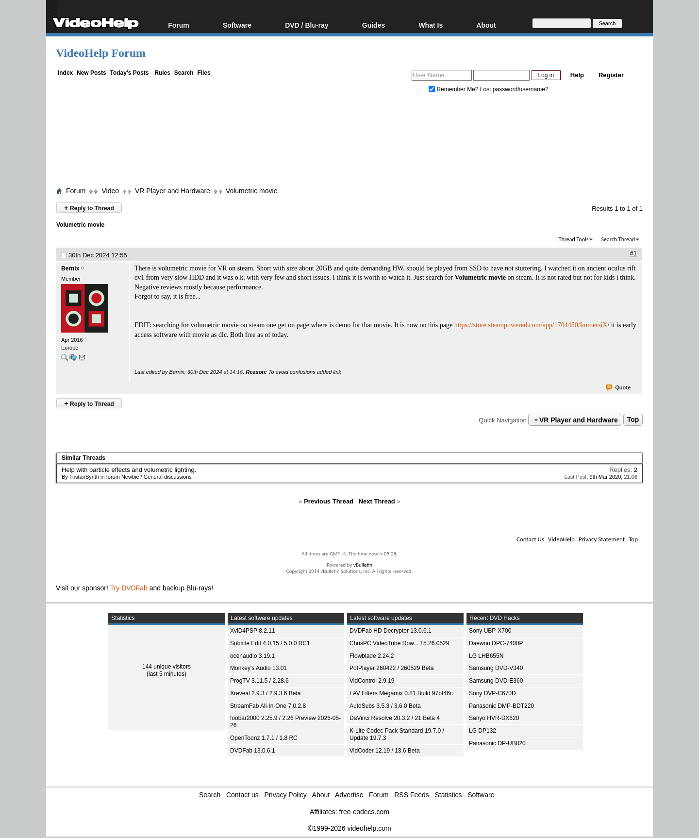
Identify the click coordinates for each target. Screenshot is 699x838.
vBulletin (362, 565)
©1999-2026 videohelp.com (349, 828)
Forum (178, 25)
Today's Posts (129, 72)
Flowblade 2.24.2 (372, 656)
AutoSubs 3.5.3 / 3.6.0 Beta (385, 706)
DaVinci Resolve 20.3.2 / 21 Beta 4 (395, 718)
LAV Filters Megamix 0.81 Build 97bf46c (401, 693)
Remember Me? (454, 89)
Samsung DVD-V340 (496, 668)
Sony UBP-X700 (490, 630)
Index (65, 72)
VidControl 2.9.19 (372, 680)
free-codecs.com (364, 812)
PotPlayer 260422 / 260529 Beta (391, 668)
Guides (373, 25)
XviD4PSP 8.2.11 (252, 630)
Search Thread (618, 239)
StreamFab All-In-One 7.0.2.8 (268, 706)
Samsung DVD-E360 (496, 680)
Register (611, 75)
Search (184, 72)
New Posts (91, 72)
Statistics (448, 795)
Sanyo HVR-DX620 (494, 718)
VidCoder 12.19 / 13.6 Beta (385, 750)
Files (203, 72)
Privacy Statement (602, 539)
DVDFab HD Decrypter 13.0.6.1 (391, 630)
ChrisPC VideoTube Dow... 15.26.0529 (399, 643)
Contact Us (530, 539)
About (486, 25)
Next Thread (377, 501)
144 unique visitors (166, 666)
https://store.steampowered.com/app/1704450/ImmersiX (531, 325)
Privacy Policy (286, 795)
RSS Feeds (411, 795)
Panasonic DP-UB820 (497, 743)
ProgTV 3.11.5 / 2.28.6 (259, 680)
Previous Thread (328, 501)
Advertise (349, 795)
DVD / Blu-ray (306, 25)
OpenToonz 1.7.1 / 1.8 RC (264, 738)
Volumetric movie (252, 191)
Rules (162, 72)
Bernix (70, 268)
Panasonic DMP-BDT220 (501, 706)
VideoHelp (561, 539)
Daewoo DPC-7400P (496, 643)
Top (633, 420)
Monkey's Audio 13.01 (258, 668)
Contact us (242, 795)
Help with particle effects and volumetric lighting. (129, 469)
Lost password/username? (514, 89)
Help (577, 75)
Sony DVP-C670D (492, 693)
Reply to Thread (89, 207)
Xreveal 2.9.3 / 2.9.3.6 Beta (265, 693)
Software (237, 25)
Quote (619, 388)
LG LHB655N (486, 656)
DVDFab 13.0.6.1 (252, 750)
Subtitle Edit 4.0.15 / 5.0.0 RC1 (270, 643)
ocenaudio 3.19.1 (252, 656)
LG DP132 (482, 730)
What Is (430, 25)
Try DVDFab (129, 588)
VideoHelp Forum (101, 53)
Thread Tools (574, 239)
